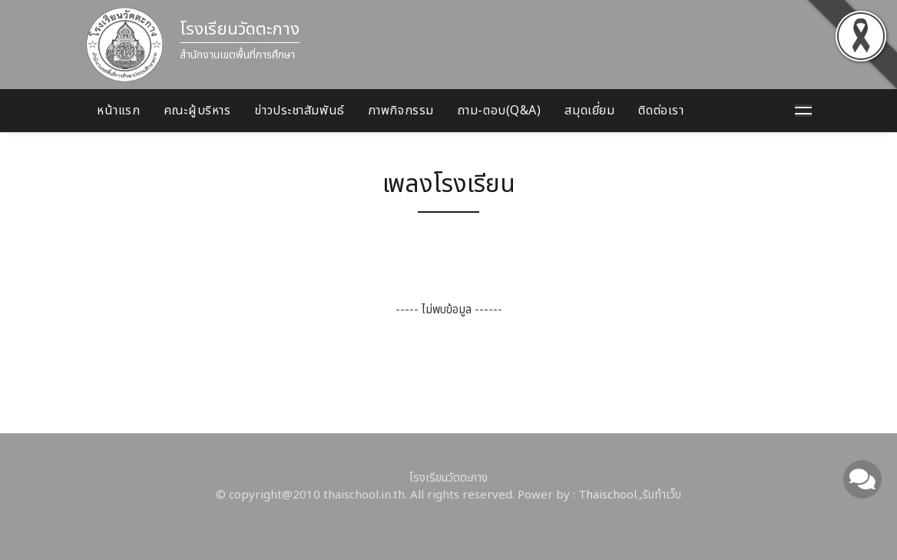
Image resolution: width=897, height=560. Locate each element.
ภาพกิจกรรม (401, 110)
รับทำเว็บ (661, 495)
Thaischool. (608, 495)
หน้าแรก (118, 110)
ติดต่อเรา (661, 110)
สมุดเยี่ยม (589, 110)
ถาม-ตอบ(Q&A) (499, 110)
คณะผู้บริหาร (197, 110)
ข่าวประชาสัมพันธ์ (299, 110)
